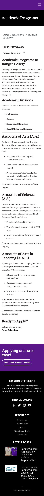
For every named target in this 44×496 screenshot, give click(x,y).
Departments (18, 35)
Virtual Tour (22, 423)
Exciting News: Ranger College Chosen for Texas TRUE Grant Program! (29, 472)
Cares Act (22, 434)
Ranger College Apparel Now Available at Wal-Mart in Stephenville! (29, 454)
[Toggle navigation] (23, 53)
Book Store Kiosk (22, 431)
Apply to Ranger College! (17, 362)
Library (22, 427)
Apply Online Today (10, 330)
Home (6, 35)
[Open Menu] (39, 4)
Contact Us (22, 420)
